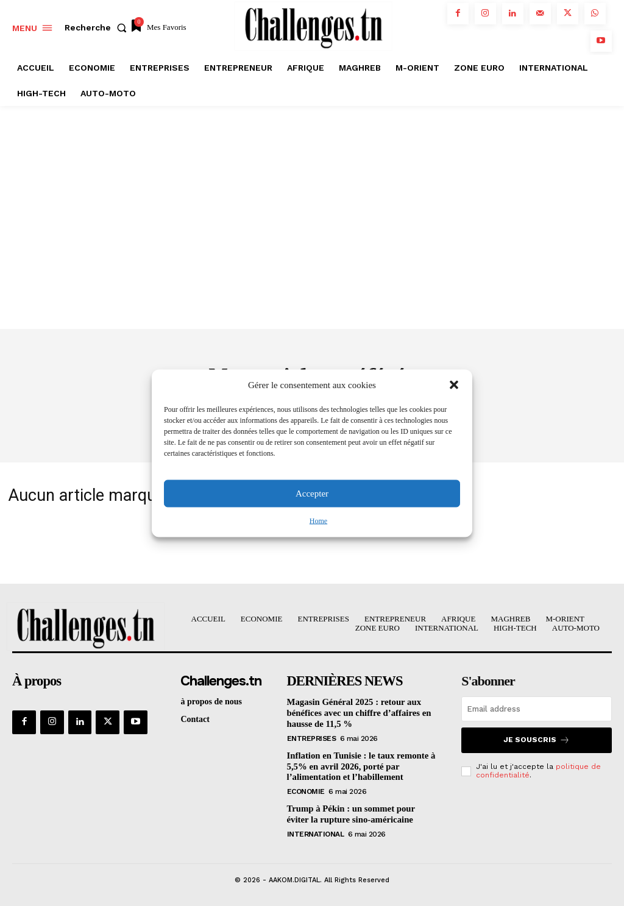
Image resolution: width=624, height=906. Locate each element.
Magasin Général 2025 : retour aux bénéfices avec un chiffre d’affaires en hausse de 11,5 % (355, 714)
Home (318, 520)
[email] (536, 710)
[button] (454, 385)
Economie (306, 789)
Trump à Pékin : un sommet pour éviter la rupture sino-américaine (359, 812)
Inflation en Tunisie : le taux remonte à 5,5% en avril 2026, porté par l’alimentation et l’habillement (357, 765)
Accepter (312, 493)
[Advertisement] (312, 197)
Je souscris (536, 741)
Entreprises (311, 738)
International (315, 831)
